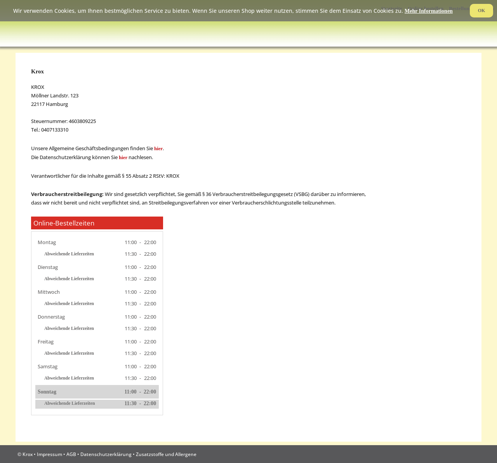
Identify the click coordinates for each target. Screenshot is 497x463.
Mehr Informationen (429, 11)
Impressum (49, 454)
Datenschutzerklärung (106, 454)
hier (158, 148)
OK (481, 10)
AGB (71, 454)
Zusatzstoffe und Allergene (166, 454)
